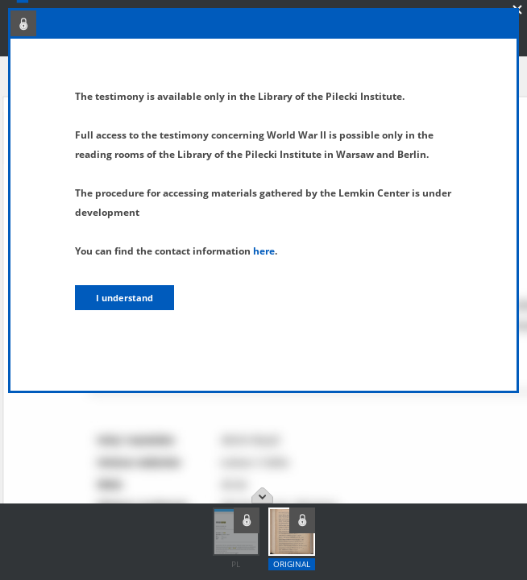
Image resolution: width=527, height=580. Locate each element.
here (264, 251)
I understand (124, 298)
